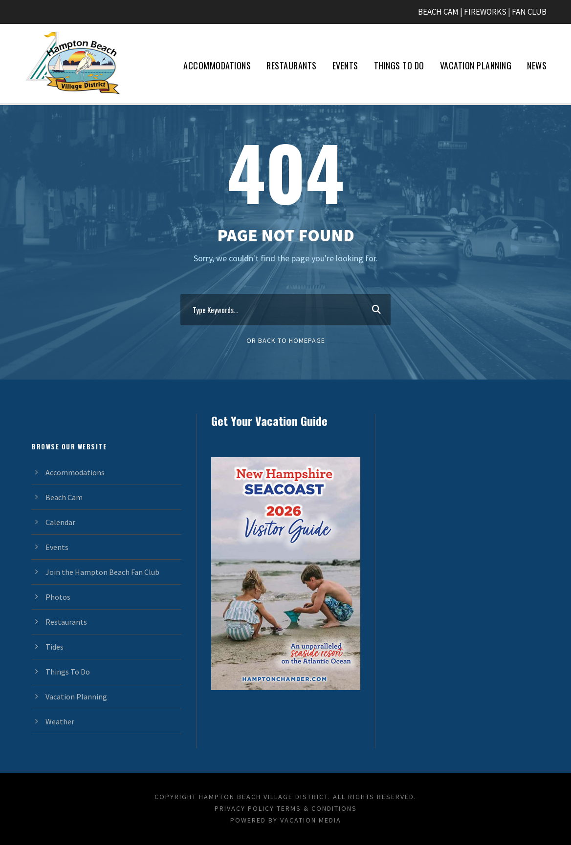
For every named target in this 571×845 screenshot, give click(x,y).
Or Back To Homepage (285, 340)
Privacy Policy (244, 808)
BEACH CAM (438, 11)
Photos (57, 597)
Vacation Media (310, 820)
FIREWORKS (485, 11)
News (537, 65)
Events (345, 65)
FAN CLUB (529, 11)
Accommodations (217, 65)
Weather (59, 721)
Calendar (60, 522)
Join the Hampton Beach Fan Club (102, 572)
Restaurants (291, 65)
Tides (54, 647)
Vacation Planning (476, 65)
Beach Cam (64, 497)
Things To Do (399, 65)
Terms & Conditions (317, 808)
